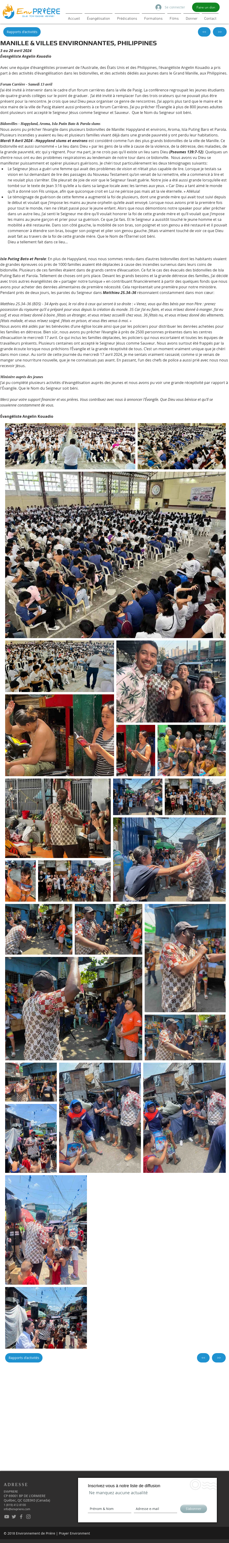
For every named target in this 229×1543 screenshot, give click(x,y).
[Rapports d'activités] (22, 32)
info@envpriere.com (17, 1509)
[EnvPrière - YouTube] (7, 1517)
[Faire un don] (206, 7)
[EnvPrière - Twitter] (14, 1517)
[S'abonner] (193, 1509)
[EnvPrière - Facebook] (21, 1517)
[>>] (220, 32)
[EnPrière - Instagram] (28, 1517)
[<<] (204, 32)
